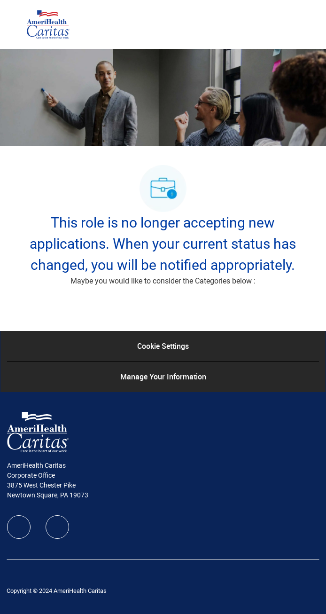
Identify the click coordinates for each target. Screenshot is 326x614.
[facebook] (19, 527)
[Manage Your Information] (163, 376)
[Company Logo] (48, 24)
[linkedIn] (57, 527)
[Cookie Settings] (163, 346)
